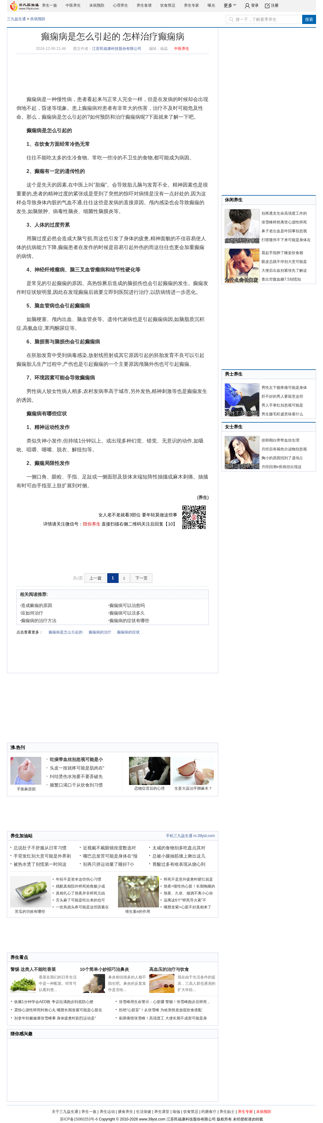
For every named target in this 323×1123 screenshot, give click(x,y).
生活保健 (143, 1111)
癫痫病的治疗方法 (38, 620)
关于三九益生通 (65, 1111)
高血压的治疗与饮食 (169, 969)
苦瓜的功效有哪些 (30, 911)
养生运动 (107, 1111)
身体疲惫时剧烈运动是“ (76, 1018)
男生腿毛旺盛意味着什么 (282, 414)
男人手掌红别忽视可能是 (282, 405)
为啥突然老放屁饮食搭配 (181, 1010)
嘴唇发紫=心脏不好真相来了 (187, 907)
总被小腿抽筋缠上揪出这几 (178, 856)
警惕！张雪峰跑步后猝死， (188, 1002)
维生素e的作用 (137, 911)
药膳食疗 (208, 1111)
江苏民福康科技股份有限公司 (116, 48)
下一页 (141, 578)
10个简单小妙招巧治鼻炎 (104, 969)
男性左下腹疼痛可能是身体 (284, 387)
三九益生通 (16, 19)
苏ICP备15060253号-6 (79, 1119)
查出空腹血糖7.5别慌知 (281, 279)
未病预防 (96, 5)
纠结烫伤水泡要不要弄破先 (76, 776)
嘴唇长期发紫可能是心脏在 (79, 1010)
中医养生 (73, 5)
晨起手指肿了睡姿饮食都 (282, 253)
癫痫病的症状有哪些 (128, 620)
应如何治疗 (31, 612)
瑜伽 (176, 1111)
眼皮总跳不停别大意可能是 (284, 261)
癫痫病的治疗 (100, 632)
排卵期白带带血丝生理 (280, 440)
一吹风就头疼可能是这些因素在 (82, 907)
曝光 (211, 5)
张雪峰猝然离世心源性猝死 (284, 222)
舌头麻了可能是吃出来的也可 (80, 900)
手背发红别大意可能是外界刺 (42, 856)
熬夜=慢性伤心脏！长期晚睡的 (189, 886)
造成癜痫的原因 (36, 605)
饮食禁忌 (167, 5)
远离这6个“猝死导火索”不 (185, 900)
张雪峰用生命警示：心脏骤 (141, 1002)
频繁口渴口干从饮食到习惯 (76, 784)
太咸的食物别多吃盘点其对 (178, 847)
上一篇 (95, 578)
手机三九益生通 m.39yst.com (190, 836)
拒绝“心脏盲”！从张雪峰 (139, 1010)
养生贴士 (227, 1111)
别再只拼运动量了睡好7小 (108, 864)
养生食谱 (144, 5)
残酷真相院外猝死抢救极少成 (80, 886)
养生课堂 (161, 1111)
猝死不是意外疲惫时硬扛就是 (188, 879)
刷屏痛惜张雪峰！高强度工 (141, 1018)
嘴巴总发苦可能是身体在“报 (110, 856)
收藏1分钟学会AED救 (32, 1002)
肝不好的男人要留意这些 (282, 396)
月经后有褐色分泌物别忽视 (284, 449)
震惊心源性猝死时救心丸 (35, 1010)
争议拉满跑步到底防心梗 (72, 1002)
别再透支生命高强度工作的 (284, 213)
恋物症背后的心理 (149, 788)
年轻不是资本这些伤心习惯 (78, 879)
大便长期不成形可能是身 (186, 1018)
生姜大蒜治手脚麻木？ (193, 788)
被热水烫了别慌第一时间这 (40, 864)
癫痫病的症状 (128, 632)
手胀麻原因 (26, 789)
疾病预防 (37, 19)
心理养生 (120, 5)
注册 (275, 5)
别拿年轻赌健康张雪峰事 (35, 1018)
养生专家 (191, 5)
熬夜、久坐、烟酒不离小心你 (188, 893)
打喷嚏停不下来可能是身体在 (286, 240)
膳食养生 (125, 1111)
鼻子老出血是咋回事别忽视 (284, 231)
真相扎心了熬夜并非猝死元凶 (80, 893)
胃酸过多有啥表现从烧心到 (178, 864)
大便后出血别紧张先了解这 (284, 270)
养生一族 (49, 5)
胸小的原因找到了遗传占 (282, 458)
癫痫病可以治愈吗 (126, 605)
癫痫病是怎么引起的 (64, 117)
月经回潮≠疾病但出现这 (281, 467)
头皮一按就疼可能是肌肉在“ (77, 767)
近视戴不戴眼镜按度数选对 (109, 847)
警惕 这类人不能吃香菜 (33, 969)
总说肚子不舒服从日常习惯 (40, 847)
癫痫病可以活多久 (126, 612)
